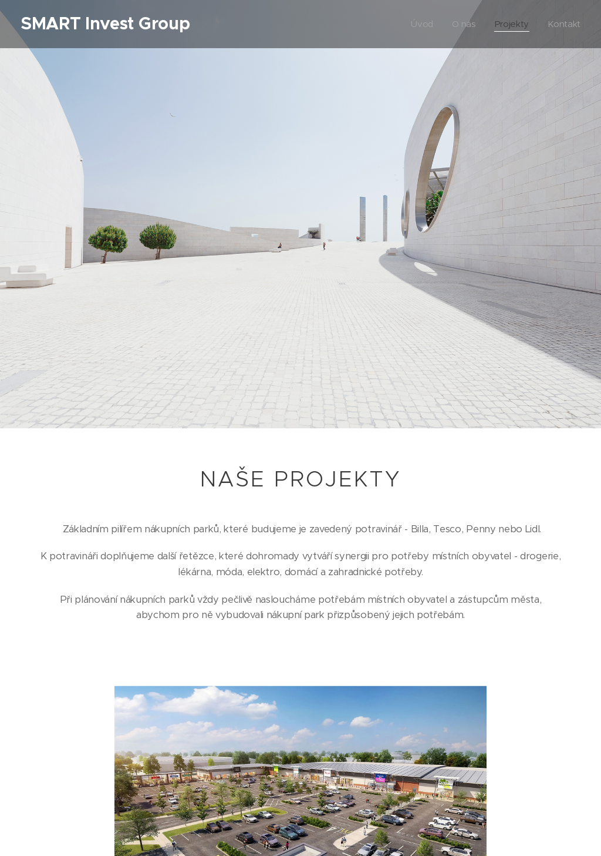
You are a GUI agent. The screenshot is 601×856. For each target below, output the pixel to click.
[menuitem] (421, 24)
